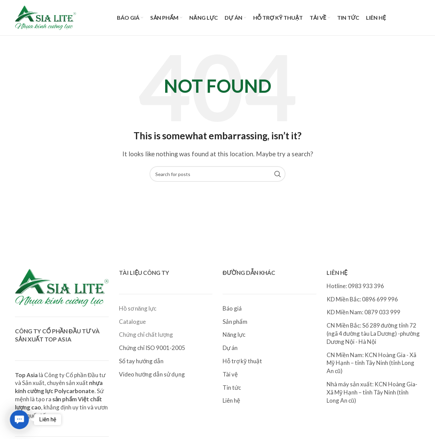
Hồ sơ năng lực (137, 308)
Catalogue (132, 321)
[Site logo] (45, 16)
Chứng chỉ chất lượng (146, 334)
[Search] (217, 174)
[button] (19, 419)
